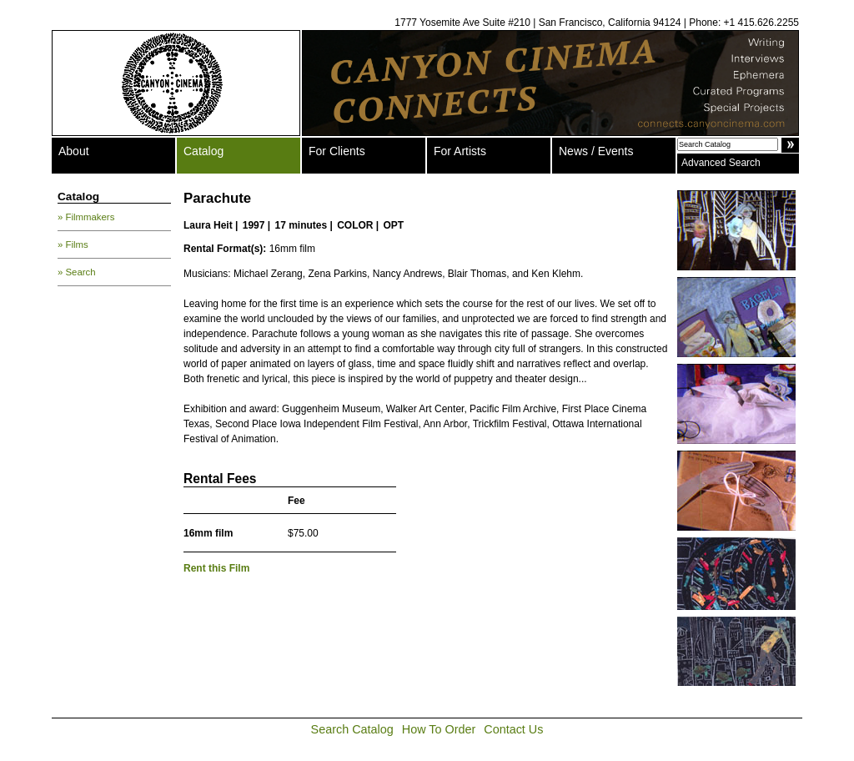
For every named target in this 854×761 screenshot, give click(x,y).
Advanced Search (721, 163)
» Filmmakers (86, 217)
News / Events (596, 151)
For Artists (460, 151)
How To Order (439, 729)
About (73, 151)
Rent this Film (216, 568)
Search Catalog (352, 729)
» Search (77, 272)
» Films (73, 244)
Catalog (203, 151)
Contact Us (513, 729)
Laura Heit (208, 225)
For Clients (337, 151)
